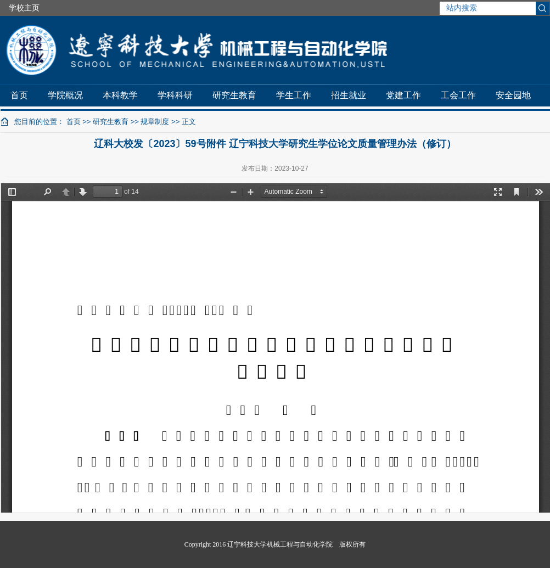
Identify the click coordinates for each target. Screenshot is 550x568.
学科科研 (175, 95)
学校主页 (24, 7)
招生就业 (348, 95)
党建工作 (403, 95)
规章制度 (155, 121)
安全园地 (513, 95)
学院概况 (65, 95)
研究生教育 (234, 95)
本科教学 (120, 95)
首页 (19, 95)
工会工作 (458, 95)
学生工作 (293, 95)
